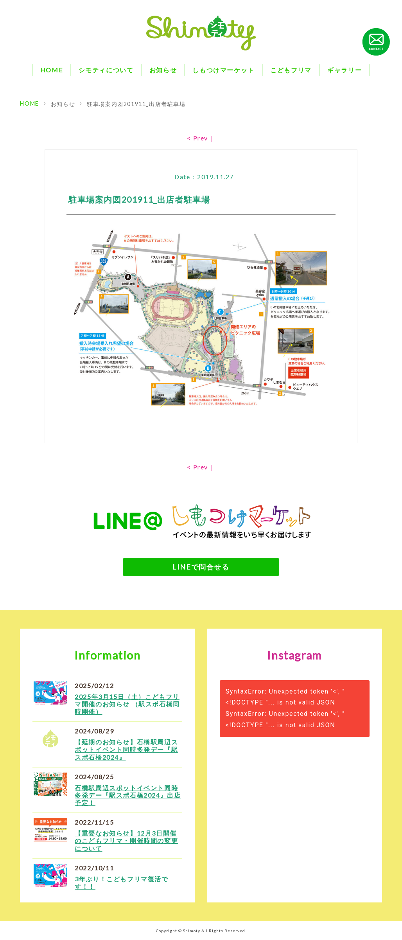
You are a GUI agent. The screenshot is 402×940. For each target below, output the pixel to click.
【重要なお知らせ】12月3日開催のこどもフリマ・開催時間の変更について (126, 840)
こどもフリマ (291, 70)
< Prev (197, 138)
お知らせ (163, 70)
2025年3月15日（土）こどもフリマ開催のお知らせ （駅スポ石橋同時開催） (127, 704)
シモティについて (106, 70)
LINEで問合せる (200, 567)
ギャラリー (344, 70)
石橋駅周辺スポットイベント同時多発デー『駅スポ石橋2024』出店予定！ (128, 795)
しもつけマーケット (223, 70)
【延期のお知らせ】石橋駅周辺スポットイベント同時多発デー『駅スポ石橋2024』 (126, 749)
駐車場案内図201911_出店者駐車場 (136, 104)
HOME (51, 70)
